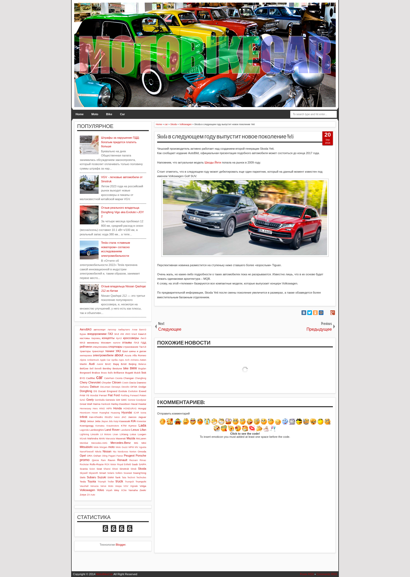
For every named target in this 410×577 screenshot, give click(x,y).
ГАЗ (110, 333)
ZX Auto (91, 494)
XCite (124, 490)
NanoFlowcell (87, 451)
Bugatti (129, 372)
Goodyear (141, 400)
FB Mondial (92, 395)
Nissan (106, 451)
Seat (99, 468)
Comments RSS (326, 574)
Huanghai (104, 412)
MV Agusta (140, 447)
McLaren (141, 438)
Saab (135, 464)
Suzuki (102, 477)
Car (122, 114)
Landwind (125, 430)
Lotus (133, 434)
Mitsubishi (86, 446)
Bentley (107, 368)
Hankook (105, 404)
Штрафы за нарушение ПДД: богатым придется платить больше (120, 142)
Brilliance (119, 372)
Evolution (133, 391)
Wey (116, 490)
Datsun (94, 386)
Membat (84, 443)
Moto (95, 114)
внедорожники (96, 333)
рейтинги (86, 346)
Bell (92, 368)
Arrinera (134, 360)
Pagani (112, 455)
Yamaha (133, 490)
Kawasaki (124, 421)
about (119, 355)
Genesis (110, 399)
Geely (90, 399)
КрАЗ (119, 338)
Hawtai (142, 404)
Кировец (96, 338)
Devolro (125, 387)
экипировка (86, 355)
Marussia (110, 438)
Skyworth (93, 473)
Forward (134, 395)
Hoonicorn (85, 412)
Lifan (143, 429)
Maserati (121, 438)
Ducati (102, 391)
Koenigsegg (86, 425)
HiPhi (109, 408)
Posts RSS (307, 574)
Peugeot (129, 455)
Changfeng (140, 378)
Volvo (100, 490)
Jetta (97, 421)
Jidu (111, 421)
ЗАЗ (116, 334)
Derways (115, 387)
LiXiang (124, 434)
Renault (122, 460)
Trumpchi (140, 481)
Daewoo (141, 382)
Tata (124, 477)
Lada (142, 425)
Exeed (142, 391)
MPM (131, 447)
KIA (133, 421)
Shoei (115, 469)
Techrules (141, 477)
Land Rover (112, 429)
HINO (102, 408)
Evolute (122, 391)
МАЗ (82, 342)
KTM (124, 425)
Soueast (127, 473)
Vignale (134, 486)
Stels (83, 477)
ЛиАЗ (143, 338)
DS (95, 391)
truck (119, 481)
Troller (110, 481)
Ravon (111, 460)
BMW (133, 368)
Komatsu (100, 425)
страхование (130, 346)
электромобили (103, 355)
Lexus (135, 429)
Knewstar (141, 421)
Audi (92, 363)
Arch (127, 360)
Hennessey (85, 408)
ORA (89, 455)
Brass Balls (107, 372)
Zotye (83, 494)
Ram (103, 460)
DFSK (133, 386)
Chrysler (106, 382)
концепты (108, 338)
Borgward (85, 372)
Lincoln (94, 434)
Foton (143, 395)
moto (111, 446)
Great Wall (86, 404)
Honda (117, 408)
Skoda (142, 468)
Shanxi (107, 469)
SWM (110, 477)
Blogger (121, 544)
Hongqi (142, 408)
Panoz (119, 455)
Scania (84, 468)
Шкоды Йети (212, 162)
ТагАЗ (142, 346)
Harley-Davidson (120, 404)
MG (136, 442)
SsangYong (139, 472)
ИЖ (122, 334)
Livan (115, 434)
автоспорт (100, 329)
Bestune (117, 368)
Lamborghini (96, 429)
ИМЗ (127, 334)
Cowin (125, 382)
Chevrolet (94, 382)
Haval (134, 404)
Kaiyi (115, 421)
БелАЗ (142, 329)
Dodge (142, 386)
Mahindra (92, 438)
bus (143, 372)
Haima (96, 404)
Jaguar (142, 417)
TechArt (131, 477)
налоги (116, 342)
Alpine (83, 360)
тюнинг (110, 351)
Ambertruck (93, 360)
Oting (104, 455)
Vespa (118, 486)
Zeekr (143, 490)
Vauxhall (84, 486)
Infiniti (83, 416)
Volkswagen (87, 490)
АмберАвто (124, 329)
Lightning (84, 434)
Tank (118, 477)
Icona (143, 412)
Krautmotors (112, 425)
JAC (123, 417)
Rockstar (84, 464)
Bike (109, 114)
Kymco (132, 425)
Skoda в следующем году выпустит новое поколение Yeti (225, 137)
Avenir (100, 364)
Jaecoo (132, 417)
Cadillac (90, 378)
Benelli (98, 368)
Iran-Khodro (96, 417)
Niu (114, 451)
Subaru (91, 477)
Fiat (110, 395)
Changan (128, 378)
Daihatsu (84, 387)
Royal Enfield (124, 464)
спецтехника (100, 346)
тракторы (85, 351)
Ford (117, 395)
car (99, 377)
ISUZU (108, 417)
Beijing (132, 364)
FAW (82, 395)
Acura (127, 355)
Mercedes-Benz (121, 442)
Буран (83, 334)
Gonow (131, 400)
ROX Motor (110, 464)
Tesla (83, 481)
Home (80, 114)
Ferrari (103, 395)
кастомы (85, 338)
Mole (96, 447)
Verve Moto (106, 486)
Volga (143, 486)
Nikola (98, 451)
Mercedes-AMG (99, 443)
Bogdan (142, 368)
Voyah (109, 490)
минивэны (93, 342)
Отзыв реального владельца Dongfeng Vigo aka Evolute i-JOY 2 (122, 212)
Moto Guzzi (122, 447)
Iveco (117, 417)
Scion (92, 469)
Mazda (131, 438)
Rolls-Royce (97, 464)
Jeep (83, 421)
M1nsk (83, 438)
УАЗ (118, 351)
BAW (124, 364)
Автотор (111, 329)
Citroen (116, 382)
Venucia (94, 486)
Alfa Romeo (139, 355)
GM (118, 399)
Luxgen (142, 434)
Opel (83, 455)
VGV (125, 486)
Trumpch (129, 481)
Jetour (90, 421)
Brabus (96, 372)
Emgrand (112, 391)
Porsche (141, 455)
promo (84, 460)
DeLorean (105, 387)
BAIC (108, 364)
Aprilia (114, 360)
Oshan (97, 455)
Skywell (84, 473)
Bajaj (116, 364)
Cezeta (119, 378)
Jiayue (104, 421)
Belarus (142, 364)
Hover (95, 412)
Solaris (110, 473)
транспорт (98, 351)
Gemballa (100, 400)
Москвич (106, 342)
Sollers (118, 473)
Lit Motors (105, 434)
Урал (125, 351)
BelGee (84, 368)
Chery (83, 382)
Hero (95, 408)
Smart (102, 472)
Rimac (143, 460)
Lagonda (84, 430)
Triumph (102, 481)
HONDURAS (129, 408)
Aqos (121, 360)
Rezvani (133, 460)
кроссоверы (131, 338)
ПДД (143, 342)
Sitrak (133, 469)
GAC (82, 399)
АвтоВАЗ (86, 329)
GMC (124, 399)
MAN (102, 438)
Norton (132, 451)
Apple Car (105, 360)
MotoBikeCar (104, 574)
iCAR (136, 412)
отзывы (127, 342)
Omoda (142, 451)
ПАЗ (136, 342)
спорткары (115, 346)
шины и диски (137, 351)
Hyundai (126, 412)
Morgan (103, 447)
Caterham (109, 378)
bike (125, 368)
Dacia (132, 382)
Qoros (95, 460)
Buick (137, 372)
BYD (82, 378)
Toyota (91, 481)
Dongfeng (86, 391)
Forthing (125, 395)
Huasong (115, 412)
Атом (135, 329)
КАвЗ (134, 334)
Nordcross (123, 451)
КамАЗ (142, 334)
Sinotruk (124, 468)
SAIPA (142, 464)
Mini (143, 442)
